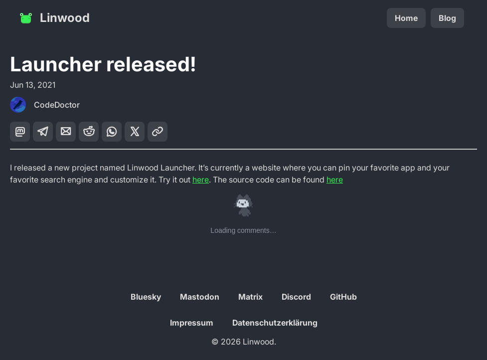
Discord (296, 297)
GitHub (343, 297)
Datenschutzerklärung (275, 323)
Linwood (54, 18)
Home (406, 18)
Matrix (250, 297)
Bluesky (146, 297)
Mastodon (199, 297)
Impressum (191, 323)
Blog (447, 18)
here (200, 179)
